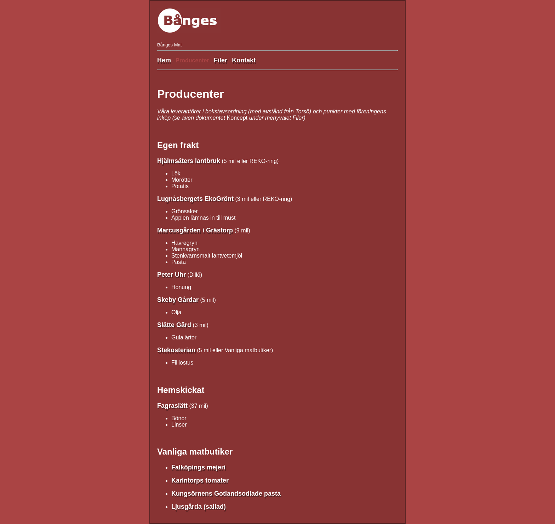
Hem (164, 60)
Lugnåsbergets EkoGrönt (195, 198)
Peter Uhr (171, 274)
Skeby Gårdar (178, 299)
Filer (220, 60)
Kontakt (244, 60)
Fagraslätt (172, 405)
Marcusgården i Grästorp (195, 230)
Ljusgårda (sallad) (198, 506)
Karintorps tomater (200, 480)
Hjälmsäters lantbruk (188, 160)
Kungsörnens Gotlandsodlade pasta (226, 493)
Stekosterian (176, 350)
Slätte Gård (174, 324)
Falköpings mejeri (198, 467)
